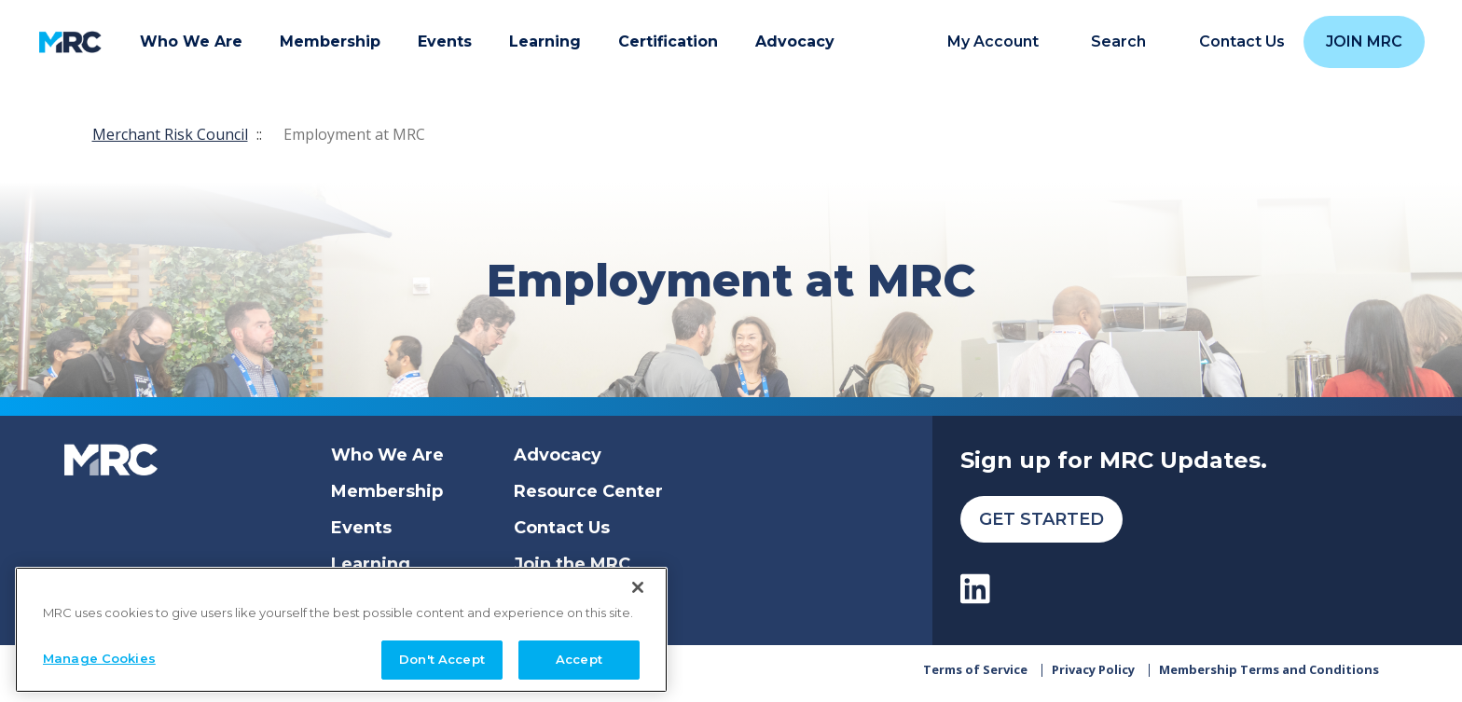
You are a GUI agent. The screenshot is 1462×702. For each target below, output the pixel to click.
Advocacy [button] (794, 41)
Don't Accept (442, 659)
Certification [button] (668, 41)
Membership (387, 491)
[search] (1108, 42)
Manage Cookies (99, 658)
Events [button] (445, 41)
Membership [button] (330, 41)
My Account (993, 42)
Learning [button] (545, 41)
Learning (370, 564)
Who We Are (387, 455)
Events (361, 527)
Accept (579, 659)
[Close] (637, 587)
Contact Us (562, 527)
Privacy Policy (1093, 676)
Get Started (1041, 519)
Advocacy (557, 455)
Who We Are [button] (191, 41)
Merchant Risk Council (170, 134)
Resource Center (588, 491)
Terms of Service (975, 676)
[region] (341, 630)
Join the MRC (572, 564)
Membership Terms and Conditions (1269, 676)
